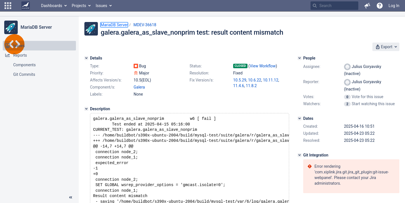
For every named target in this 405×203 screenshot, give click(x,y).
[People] (300, 58)
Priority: (97, 73)
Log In (394, 5)
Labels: (96, 94)
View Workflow (263, 66)
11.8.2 (251, 85)
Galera (139, 87)
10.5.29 (239, 80)
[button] (8, 5)
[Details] (86, 58)
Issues (101, 5)
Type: (94, 66)
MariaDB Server (36, 27)
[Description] (86, 109)
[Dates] (300, 118)
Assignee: (311, 66)
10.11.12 (270, 80)
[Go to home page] (26, 5)
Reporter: (311, 82)
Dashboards (51, 5)
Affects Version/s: (106, 80)
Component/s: (102, 87)
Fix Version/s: (201, 80)
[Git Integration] (300, 155)
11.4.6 (238, 85)
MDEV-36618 (144, 25)
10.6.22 (254, 80)
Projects (79, 5)
